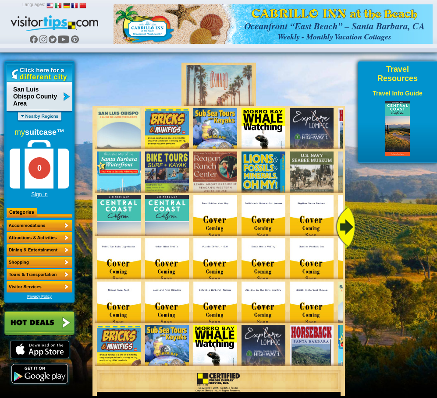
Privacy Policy (39, 296)
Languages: (33, 4)
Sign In (39, 194)
